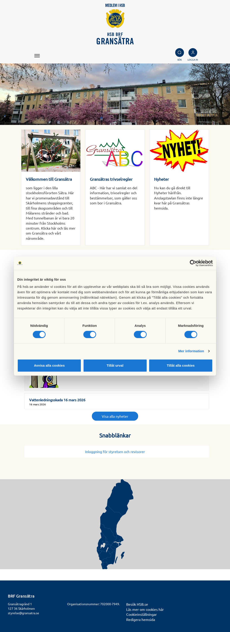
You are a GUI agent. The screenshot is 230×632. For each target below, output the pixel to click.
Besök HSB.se (137, 604)
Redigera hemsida (140, 619)
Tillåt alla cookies (181, 365)
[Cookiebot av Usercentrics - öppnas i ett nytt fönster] (193, 263)
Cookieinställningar (141, 614)
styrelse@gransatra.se (23, 613)
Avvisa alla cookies (49, 365)
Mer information (191, 351)
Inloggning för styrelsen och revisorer (116, 451)
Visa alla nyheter (115, 416)
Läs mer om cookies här (145, 609)
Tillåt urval (115, 365)
